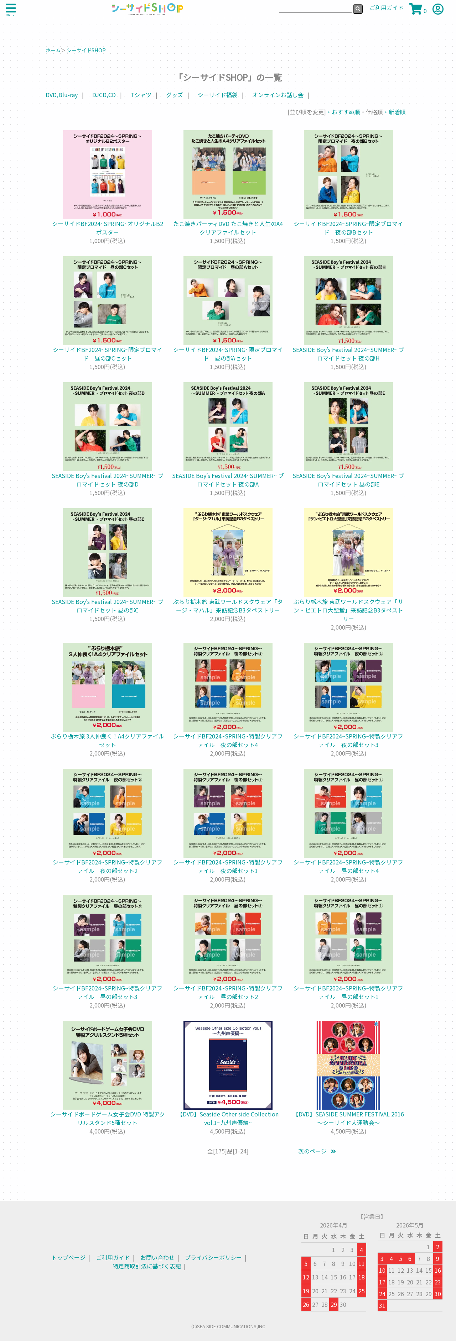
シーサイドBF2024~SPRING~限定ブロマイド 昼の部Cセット (107, 353)
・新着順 (394, 111)
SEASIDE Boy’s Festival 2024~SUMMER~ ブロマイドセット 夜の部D (108, 479)
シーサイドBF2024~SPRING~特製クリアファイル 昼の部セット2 (228, 992)
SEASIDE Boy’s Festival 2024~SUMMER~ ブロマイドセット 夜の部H (348, 353)
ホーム (53, 50)
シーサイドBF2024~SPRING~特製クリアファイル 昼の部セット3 (107, 992)
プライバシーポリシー (213, 1257)
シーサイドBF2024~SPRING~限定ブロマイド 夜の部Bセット (348, 227)
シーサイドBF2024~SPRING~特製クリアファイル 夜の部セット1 (228, 866)
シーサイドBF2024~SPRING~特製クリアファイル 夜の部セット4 (228, 740)
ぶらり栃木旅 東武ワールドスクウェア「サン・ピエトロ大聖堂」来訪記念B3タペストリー (348, 610)
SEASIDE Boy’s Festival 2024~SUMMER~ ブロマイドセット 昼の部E (348, 479)
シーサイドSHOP (86, 50)
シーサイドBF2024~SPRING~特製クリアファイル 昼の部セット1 (348, 992)
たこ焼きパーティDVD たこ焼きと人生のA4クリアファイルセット (228, 227)
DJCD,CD (104, 94)
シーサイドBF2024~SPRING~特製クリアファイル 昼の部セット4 (348, 866)
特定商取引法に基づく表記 (147, 1266)
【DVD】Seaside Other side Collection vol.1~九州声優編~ (228, 1118)
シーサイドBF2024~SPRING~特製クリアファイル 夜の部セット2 (107, 866)
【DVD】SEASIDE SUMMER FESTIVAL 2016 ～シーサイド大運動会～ (348, 1118)
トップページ (68, 1257)
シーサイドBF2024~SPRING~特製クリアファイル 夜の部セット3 (348, 740)
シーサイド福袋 (218, 94)
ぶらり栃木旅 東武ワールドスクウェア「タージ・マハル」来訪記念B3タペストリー (228, 605)
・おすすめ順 (343, 111)
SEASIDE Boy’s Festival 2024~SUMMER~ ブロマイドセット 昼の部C (108, 605)
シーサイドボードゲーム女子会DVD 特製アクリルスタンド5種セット (107, 1118)
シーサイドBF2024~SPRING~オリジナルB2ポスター (107, 227)
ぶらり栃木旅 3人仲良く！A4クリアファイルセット (107, 740)
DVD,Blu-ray (62, 94)
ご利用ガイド (113, 1257)
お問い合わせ (157, 1257)
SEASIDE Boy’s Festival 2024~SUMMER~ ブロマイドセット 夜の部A (228, 479)
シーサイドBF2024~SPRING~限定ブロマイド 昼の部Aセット (228, 353)
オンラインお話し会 (278, 94)
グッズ (174, 94)
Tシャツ (140, 94)
